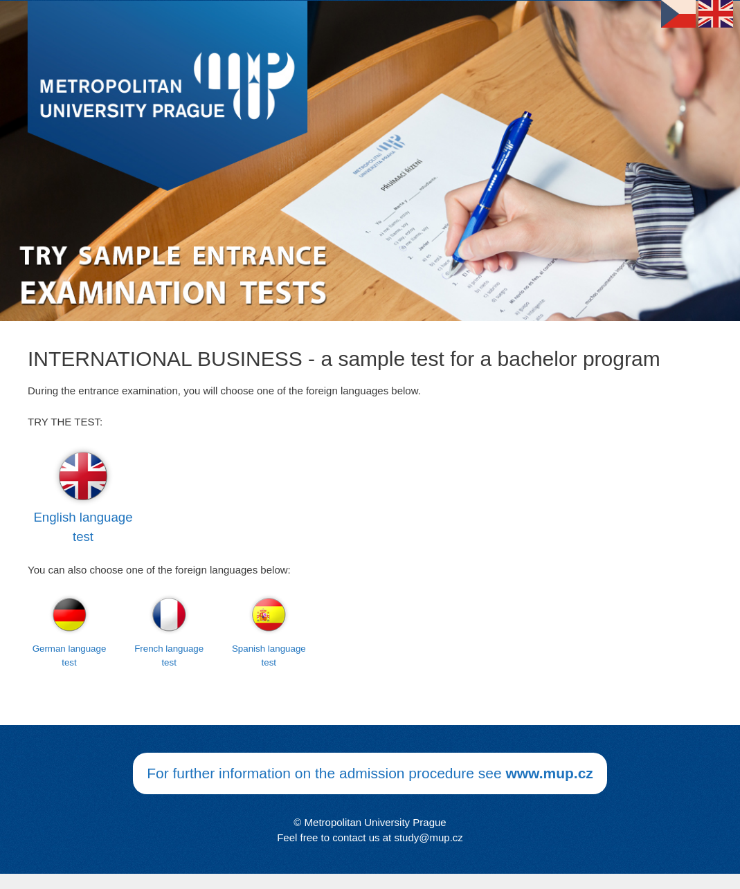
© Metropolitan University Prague (370, 822)
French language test (169, 655)
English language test (82, 527)
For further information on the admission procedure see (370, 773)
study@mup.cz (428, 837)
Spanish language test (269, 655)
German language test (70, 655)
